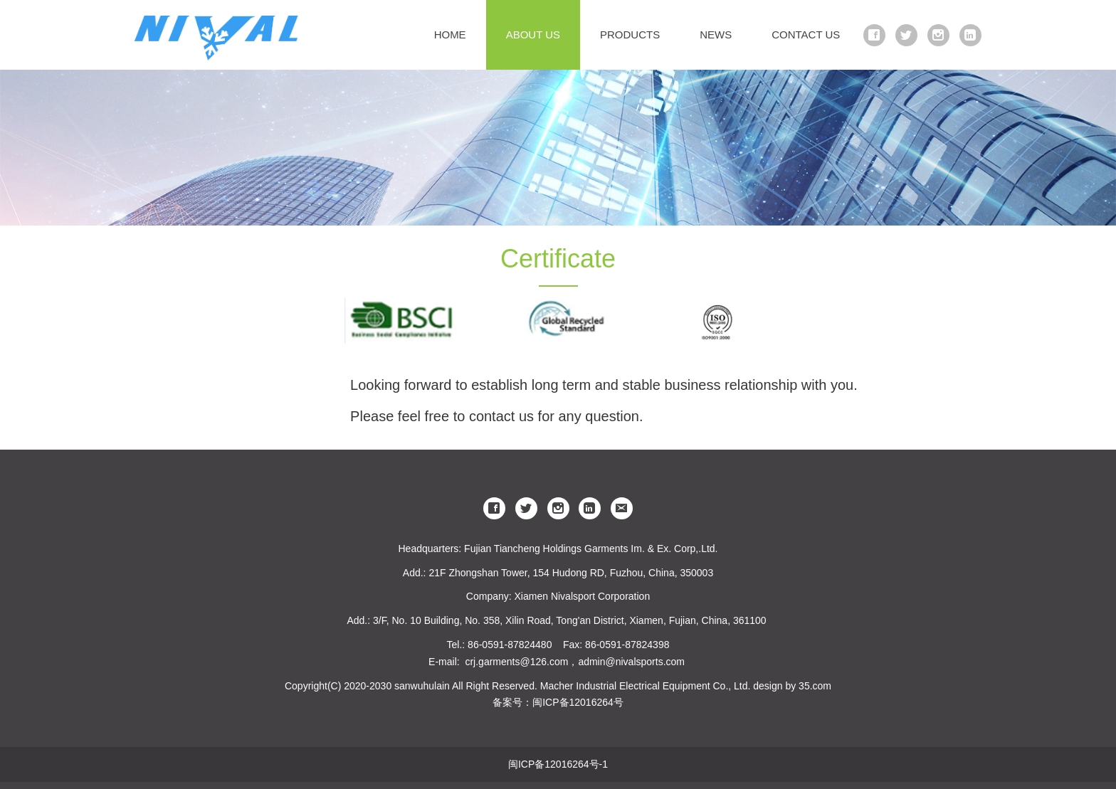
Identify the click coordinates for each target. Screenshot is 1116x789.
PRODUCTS (630, 34)
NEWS (716, 34)
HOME (450, 34)
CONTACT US (806, 34)
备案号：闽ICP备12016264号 (558, 702)
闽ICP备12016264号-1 (558, 764)
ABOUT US (533, 34)
